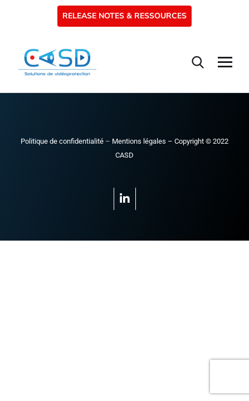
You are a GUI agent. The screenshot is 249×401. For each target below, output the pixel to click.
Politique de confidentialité (62, 141)
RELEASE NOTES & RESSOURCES (124, 16)
